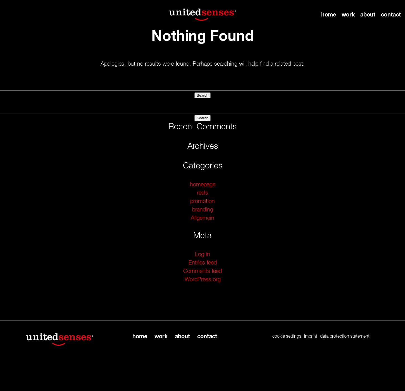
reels (202, 193)
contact (391, 15)
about (367, 15)
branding (202, 210)
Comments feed (202, 271)
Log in (202, 254)
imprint (310, 336)
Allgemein (202, 218)
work (348, 15)
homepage (202, 184)
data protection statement (345, 336)
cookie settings (286, 336)
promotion (202, 201)
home (328, 15)
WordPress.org (203, 279)
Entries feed (203, 263)
